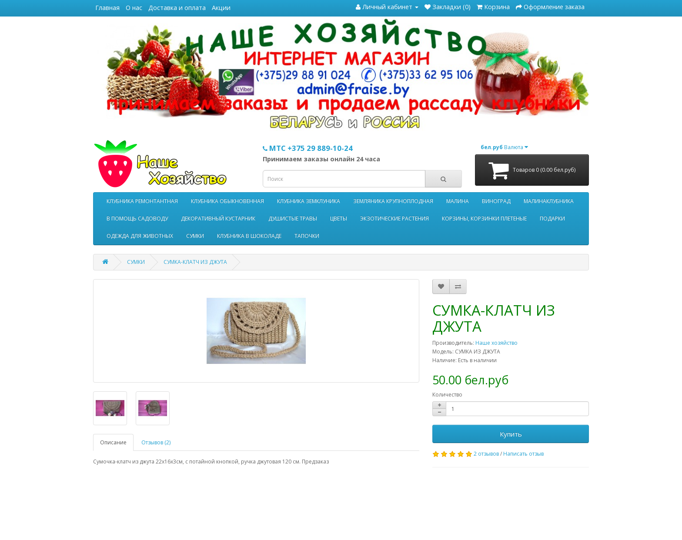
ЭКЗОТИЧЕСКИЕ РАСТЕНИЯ (394, 218)
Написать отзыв (523, 453)
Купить (511, 434)
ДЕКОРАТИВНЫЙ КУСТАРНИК (218, 218)
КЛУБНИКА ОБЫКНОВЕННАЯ (227, 201)
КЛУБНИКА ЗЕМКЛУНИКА (308, 201)
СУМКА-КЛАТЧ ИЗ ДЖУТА (195, 262)
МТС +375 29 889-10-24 (308, 148)
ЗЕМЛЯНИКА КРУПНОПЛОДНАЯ (393, 201)
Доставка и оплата (177, 7)
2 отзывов (486, 453)
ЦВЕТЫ (338, 218)
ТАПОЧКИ (306, 236)
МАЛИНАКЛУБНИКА (549, 201)
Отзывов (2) (155, 442)
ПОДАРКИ (552, 218)
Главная (107, 7)
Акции (221, 7)
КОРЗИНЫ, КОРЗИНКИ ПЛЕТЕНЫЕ (484, 218)
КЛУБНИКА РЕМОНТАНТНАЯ (142, 201)
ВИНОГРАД (496, 201)
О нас (134, 7)
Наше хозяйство (496, 343)
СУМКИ (195, 236)
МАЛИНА (457, 201)
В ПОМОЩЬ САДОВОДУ (137, 218)
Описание (113, 442)
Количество (447, 394)
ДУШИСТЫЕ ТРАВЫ (292, 218)
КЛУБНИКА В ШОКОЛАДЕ (249, 236)
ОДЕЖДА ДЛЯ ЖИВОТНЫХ (140, 236)
